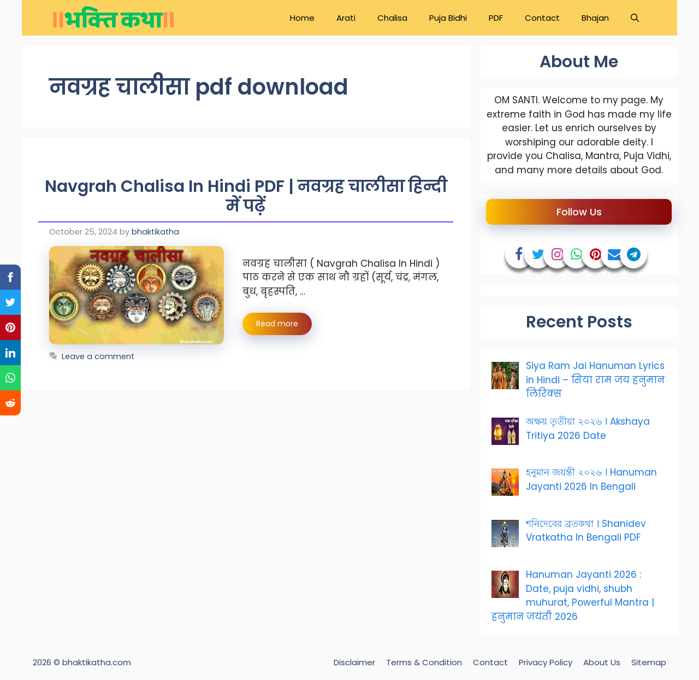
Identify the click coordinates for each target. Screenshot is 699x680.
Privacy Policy (545, 662)
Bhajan (595, 18)
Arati (346, 18)
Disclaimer (354, 662)
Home (302, 18)
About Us (601, 662)
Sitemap (648, 662)
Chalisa (392, 18)
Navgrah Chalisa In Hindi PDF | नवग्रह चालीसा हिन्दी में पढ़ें (246, 196)
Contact (542, 18)
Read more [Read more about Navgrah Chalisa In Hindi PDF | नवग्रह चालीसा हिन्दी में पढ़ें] (277, 323)
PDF (496, 18)
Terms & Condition (424, 662)
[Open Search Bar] (635, 18)
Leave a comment (98, 356)
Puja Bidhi (448, 18)
